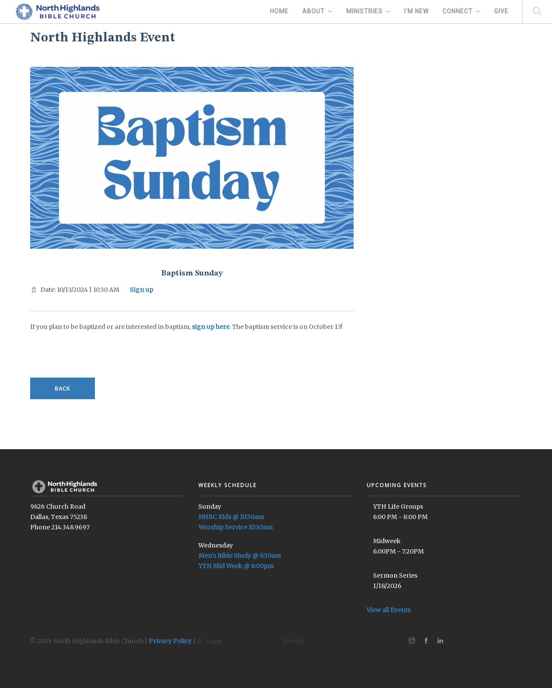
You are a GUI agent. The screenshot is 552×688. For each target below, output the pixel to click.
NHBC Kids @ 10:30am (231, 517)
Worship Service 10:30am (235, 527)
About (313, 11)
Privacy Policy (170, 641)
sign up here (210, 327)
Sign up (141, 290)
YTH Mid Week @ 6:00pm (235, 566)
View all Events (389, 610)
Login (209, 641)
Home (279, 11)
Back (62, 388)
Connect (457, 11)
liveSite (293, 641)
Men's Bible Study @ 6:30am (239, 556)
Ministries (364, 11)
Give (501, 11)
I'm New (416, 11)
